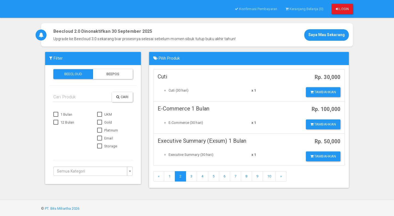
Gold (104, 122)
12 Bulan (63, 122)
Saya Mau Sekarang (326, 35)
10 (269, 176)
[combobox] (93, 171)
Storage (107, 146)
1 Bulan (62, 114)
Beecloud (73, 74)
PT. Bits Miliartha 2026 (62, 208)
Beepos (112, 74)
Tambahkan (323, 92)
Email (105, 138)
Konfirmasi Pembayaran (256, 9)
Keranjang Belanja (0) (304, 9)
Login (342, 9)
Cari (122, 97)
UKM (104, 114)
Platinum (107, 130)
